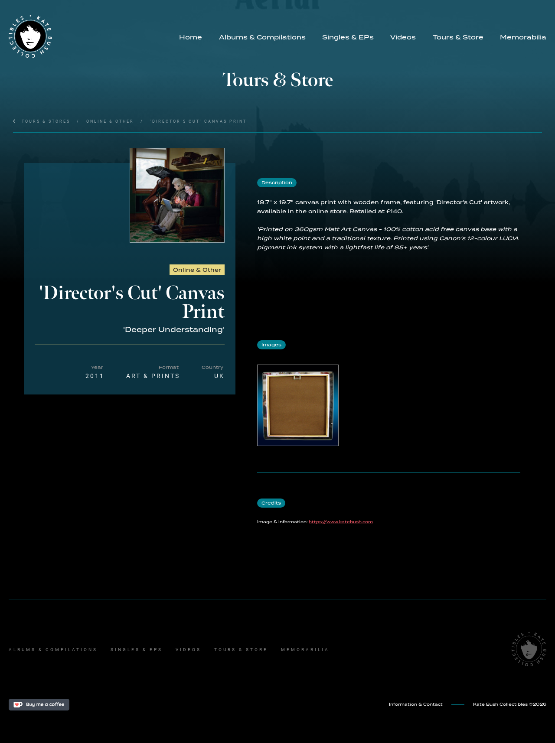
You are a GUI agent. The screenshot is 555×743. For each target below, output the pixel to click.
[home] (90, 36)
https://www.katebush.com (341, 522)
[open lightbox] (177, 195)
